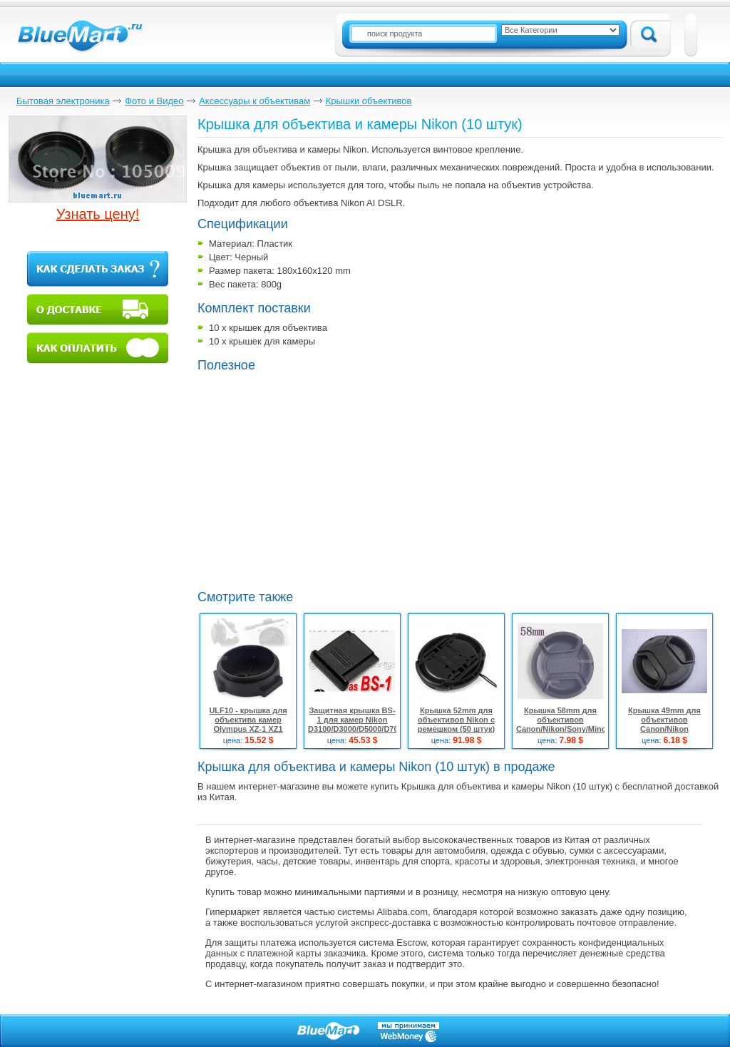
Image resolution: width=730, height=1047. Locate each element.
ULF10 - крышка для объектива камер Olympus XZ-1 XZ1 (248, 719)
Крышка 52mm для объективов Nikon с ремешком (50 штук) (456, 719)
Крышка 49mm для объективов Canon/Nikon (664, 719)
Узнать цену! (98, 214)
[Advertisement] (400, 479)
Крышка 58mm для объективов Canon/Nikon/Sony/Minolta (565, 719)
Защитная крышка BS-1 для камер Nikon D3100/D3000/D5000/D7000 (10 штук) (357, 724)
